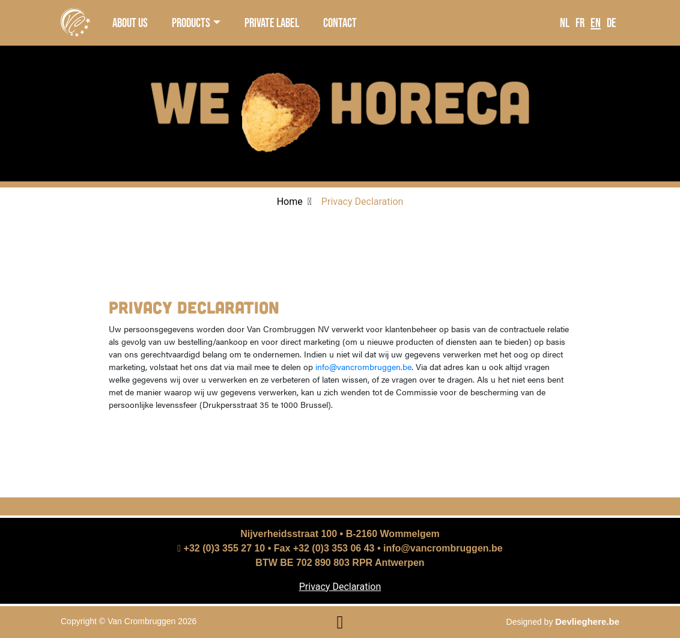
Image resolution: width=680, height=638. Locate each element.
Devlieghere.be (587, 621)
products (191, 22)
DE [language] (611, 22)
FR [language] (579, 22)
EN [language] (595, 22)
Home (290, 201)
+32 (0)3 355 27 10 (221, 548)
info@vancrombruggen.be (363, 366)
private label (271, 22)
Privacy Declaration (340, 586)
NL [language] (564, 22)
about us (130, 22)
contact (340, 22)
